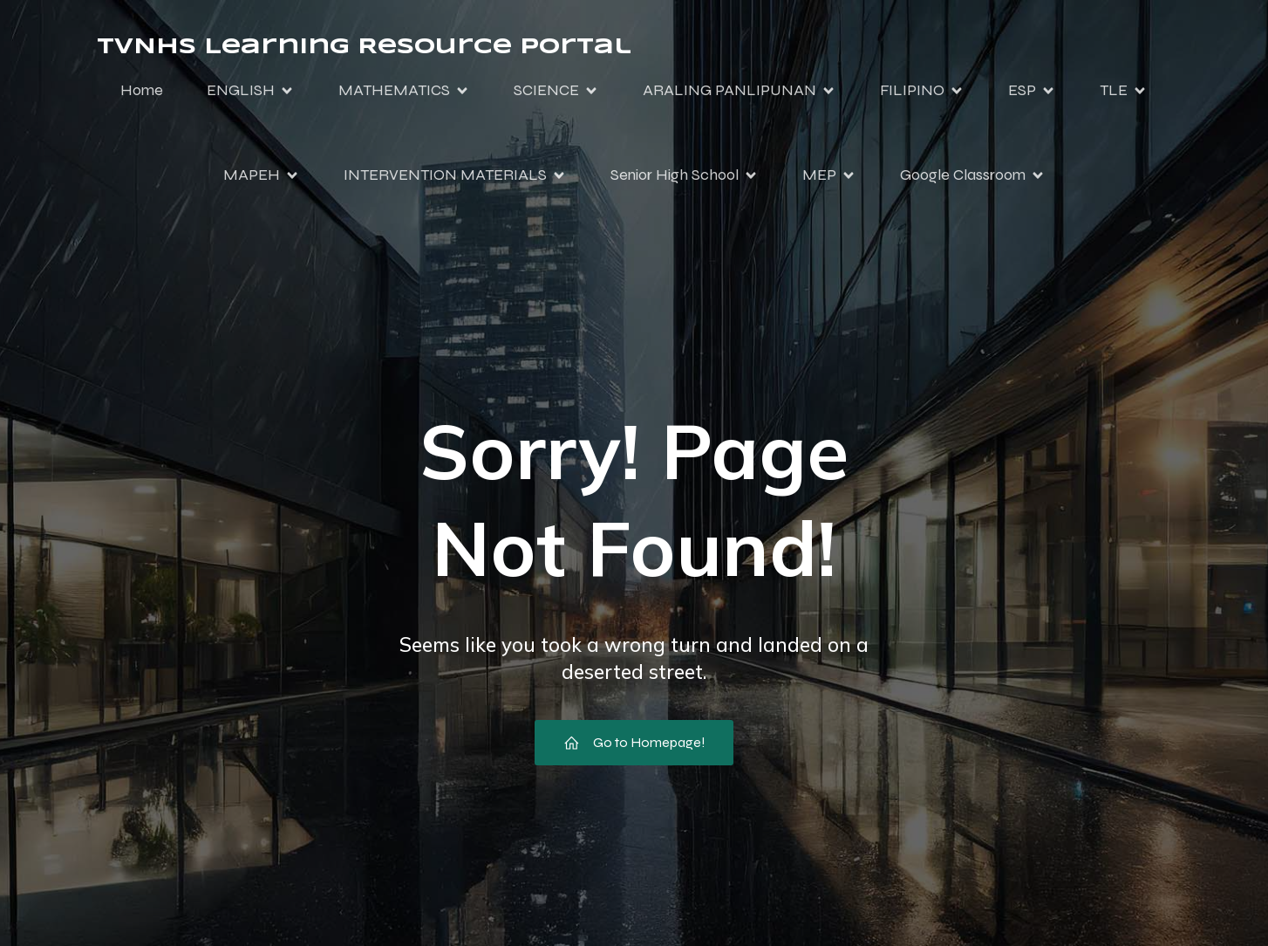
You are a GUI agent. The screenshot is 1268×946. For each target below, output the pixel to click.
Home (141, 89)
